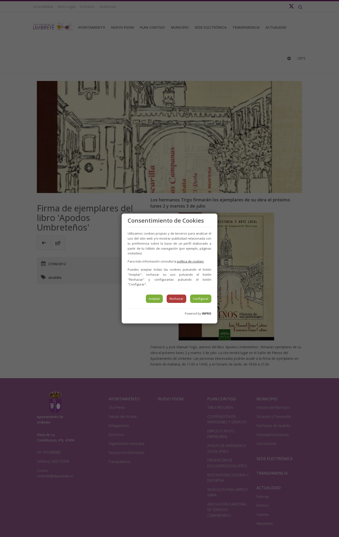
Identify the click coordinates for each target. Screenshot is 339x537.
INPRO (206, 313)
